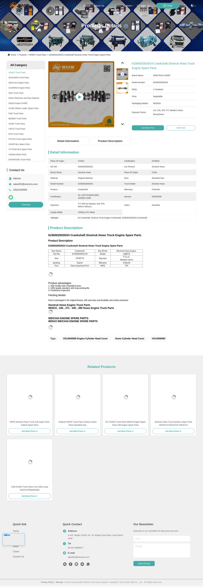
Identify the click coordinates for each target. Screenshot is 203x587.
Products (23, 55)
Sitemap (59, 582)
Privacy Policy (47, 582)
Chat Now (25, 205)
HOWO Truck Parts (37, 55)
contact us (143, 5)
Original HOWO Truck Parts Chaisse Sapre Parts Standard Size (78, 423)
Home (87, 5)
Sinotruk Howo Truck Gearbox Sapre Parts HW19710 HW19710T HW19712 (173, 423)
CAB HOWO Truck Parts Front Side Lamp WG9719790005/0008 (29, 488)
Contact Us (18, 556)
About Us (17, 536)
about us (99, 5)
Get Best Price (150, 128)
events (128, 5)
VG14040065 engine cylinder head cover (85, 338)
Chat (167, 5)
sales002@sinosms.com (25, 184)
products (114, 5)
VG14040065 (158, 338)
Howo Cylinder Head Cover (129, 338)
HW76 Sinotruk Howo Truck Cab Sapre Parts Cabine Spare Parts (29, 423)
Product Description (110, 141)
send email (144, 563)
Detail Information (68, 141)
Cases (16, 551)
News (16, 546)
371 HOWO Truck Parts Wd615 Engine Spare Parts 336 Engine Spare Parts (125, 423)
